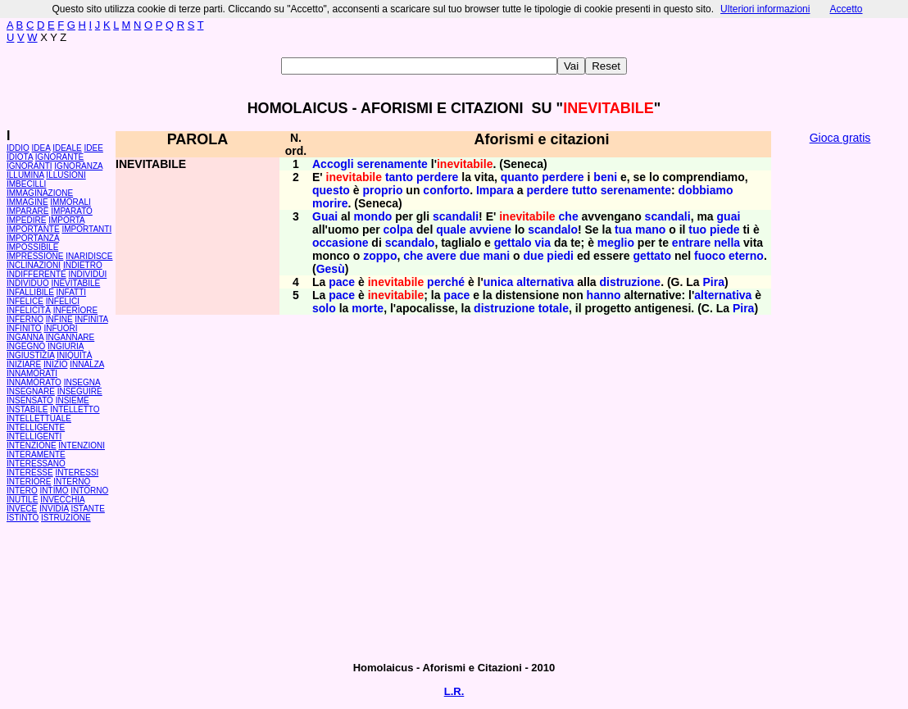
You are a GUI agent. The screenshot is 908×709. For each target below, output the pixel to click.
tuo (697, 229)
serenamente (391, 163)
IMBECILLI (26, 184)
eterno (746, 255)
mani (497, 255)
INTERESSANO (36, 463)
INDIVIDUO (28, 283)
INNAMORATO (34, 382)
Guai (325, 216)
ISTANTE (87, 508)
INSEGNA (82, 382)
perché (446, 282)
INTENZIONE (32, 445)
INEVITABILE (75, 283)
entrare (691, 242)
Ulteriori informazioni (765, 9)
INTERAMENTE (36, 454)
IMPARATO (72, 211)
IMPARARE (28, 211)
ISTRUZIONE (66, 517)
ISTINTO (23, 517)
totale (553, 308)
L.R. (454, 691)
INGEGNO (26, 346)
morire (330, 203)
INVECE (22, 508)
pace (342, 282)
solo (324, 308)
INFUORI (60, 328)
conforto (446, 190)
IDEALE (67, 147)
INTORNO (89, 490)
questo (331, 190)
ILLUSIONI (65, 175)
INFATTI (71, 292)
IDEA (41, 147)
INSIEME (72, 400)
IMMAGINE (27, 202)
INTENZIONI (81, 445)
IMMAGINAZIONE (40, 193)
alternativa (545, 282)
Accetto (845, 9)
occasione (340, 242)
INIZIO (55, 364)
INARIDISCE (89, 256)
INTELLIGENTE (36, 427)
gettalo (513, 242)
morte (368, 308)
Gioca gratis (840, 137)
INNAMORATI (32, 373)
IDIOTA (20, 156)
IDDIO (18, 147)
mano (650, 229)
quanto (520, 177)
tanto (399, 177)
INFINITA (91, 319)
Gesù (330, 268)
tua (623, 229)
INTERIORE (29, 481)
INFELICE (25, 301)
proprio (382, 190)
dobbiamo (706, 190)
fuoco (709, 255)
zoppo (380, 255)
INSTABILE (27, 409)
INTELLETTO (74, 409)
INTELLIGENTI (34, 436)
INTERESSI (76, 472)
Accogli (333, 163)
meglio (615, 242)
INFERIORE (75, 310)
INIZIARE (24, 364)
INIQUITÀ (74, 355)
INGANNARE (70, 337)
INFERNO (25, 319)
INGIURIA (66, 346)
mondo (373, 216)
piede (725, 229)
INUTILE (22, 499)
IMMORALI (70, 202)
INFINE (59, 319)
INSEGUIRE (79, 391)
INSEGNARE (31, 391)
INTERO (22, 490)
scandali (456, 216)
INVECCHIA (62, 499)
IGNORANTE (59, 156)
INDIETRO (82, 265)
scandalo (553, 229)
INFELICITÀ (29, 310)
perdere (437, 177)
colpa (399, 229)
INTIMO (54, 490)
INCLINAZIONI (34, 265)
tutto (584, 190)
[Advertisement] (840, 402)
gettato (652, 255)
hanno (604, 295)
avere (441, 255)
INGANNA (25, 337)
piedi (560, 255)
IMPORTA (66, 220)
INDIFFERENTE (36, 274)
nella (727, 242)
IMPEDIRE (26, 220)
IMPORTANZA (33, 238)
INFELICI (62, 301)
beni (605, 177)
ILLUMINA (25, 175)
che (569, 216)
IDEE (93, 147)
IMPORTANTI (86, 229)
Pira (713, 282)
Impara (495, 190)
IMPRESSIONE (35, 256)
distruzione (630, 282)
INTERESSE (30, 472)
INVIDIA (54, 508)
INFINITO (24, 328)
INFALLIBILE (30, 292)
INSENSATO (30, 400)
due (470, 255)
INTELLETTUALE (39, 418)
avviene (490, 229)
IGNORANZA (78, 165)
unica (499, 282)
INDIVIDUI (88, 274)
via (543, 242)
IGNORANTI (29, 165)
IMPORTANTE (33, 229)
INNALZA (87, 364)
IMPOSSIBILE (32, 247)
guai (729, 216)
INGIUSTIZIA (30, 355)
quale (451, 229)
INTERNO (71, 481)
